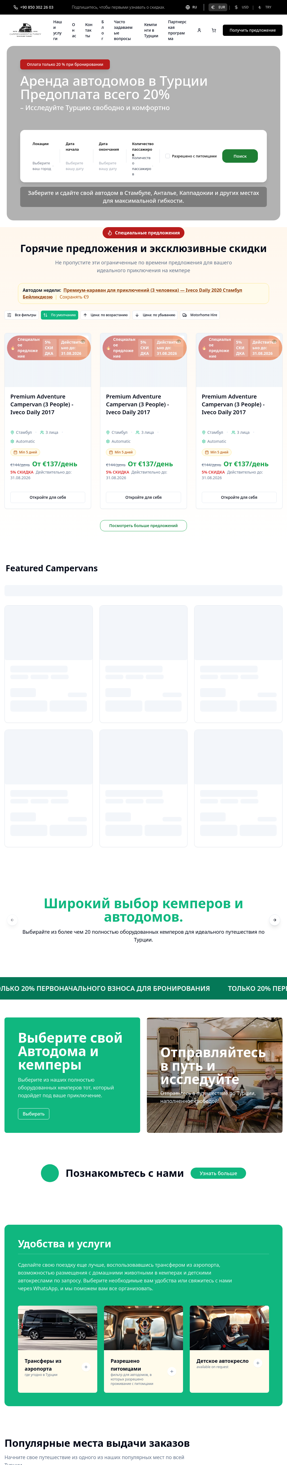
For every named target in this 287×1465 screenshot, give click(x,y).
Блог (102, 30)
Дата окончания (109, 146)
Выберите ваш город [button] (43, 166)
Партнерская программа (177, 30)
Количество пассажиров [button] (143, 166)
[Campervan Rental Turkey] (25, 30)
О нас (74, 30)
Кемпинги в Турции (151, 30)
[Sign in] (199, 30)
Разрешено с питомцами (194, 156)
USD (241, 7)
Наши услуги (57, 30)
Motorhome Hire (199, 315)
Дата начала (72, 146)
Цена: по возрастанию (105, 315)
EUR (218, 7)
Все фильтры (21, 315)
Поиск (240, 156)
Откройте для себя (48, 497)
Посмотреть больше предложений (143, 525)
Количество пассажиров (143, 149)
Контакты (88, 30)
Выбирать (34, 1114)
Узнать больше (218, 1173)
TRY (264, 7)
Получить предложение (253, 30)
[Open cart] (213, 30)
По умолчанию (59, 315)
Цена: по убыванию (155, 315)
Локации (40, 143)
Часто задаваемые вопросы (123, 30)
